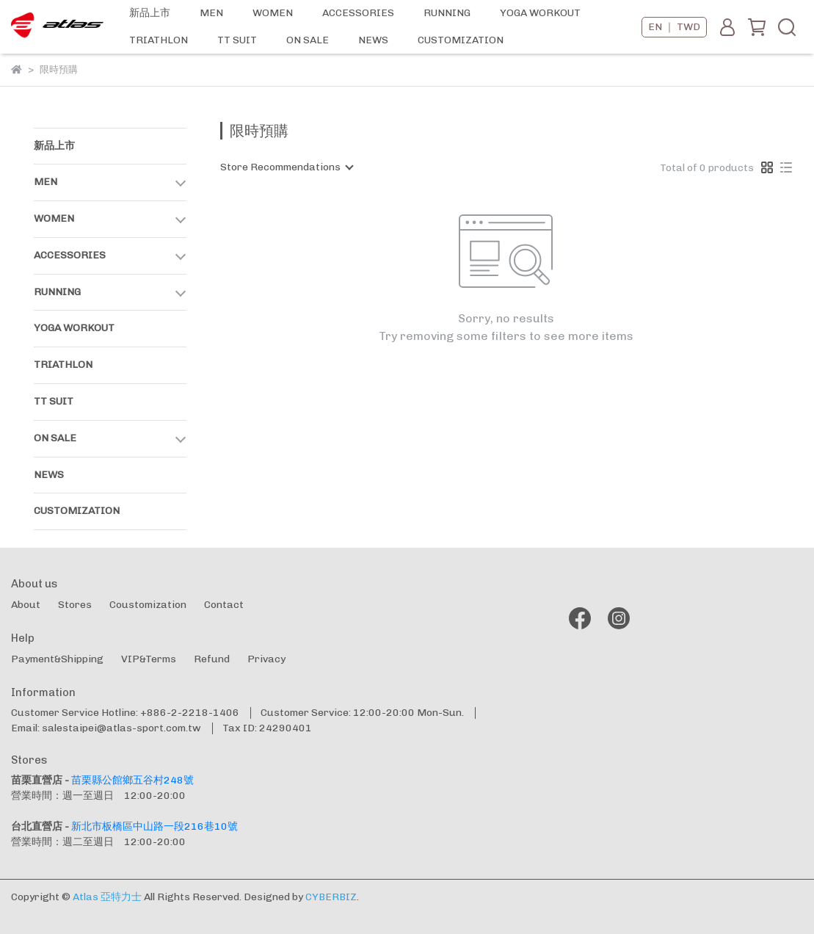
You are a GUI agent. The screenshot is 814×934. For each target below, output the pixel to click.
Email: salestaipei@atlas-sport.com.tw (106, 728)
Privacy (266, 659)
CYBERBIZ (331, 897)
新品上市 (149, 13)
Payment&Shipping (57, 659)
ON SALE (307, 40)
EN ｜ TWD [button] (674, 27)
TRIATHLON (158, 40)
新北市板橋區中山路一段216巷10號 (154, 826)
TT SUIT (237, 40)
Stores (75, 604)
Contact (224, 604)
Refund (212, 659)
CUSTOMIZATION (461, 40)
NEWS (373, 40)
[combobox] (286, 167)
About (25, 604)
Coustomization (147, 604)
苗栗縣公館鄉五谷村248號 (132, 780)
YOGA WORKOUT (540, 13)
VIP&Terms (148, 659)
